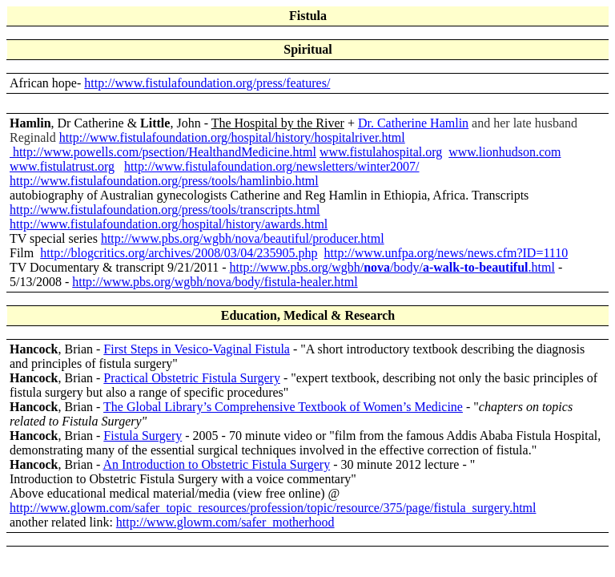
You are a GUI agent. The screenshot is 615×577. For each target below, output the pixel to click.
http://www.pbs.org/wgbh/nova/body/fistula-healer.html (214, 281)
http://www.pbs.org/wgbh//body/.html (392, 267)
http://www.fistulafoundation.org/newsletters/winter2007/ (271, 166)
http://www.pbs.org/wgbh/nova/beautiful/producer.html (242, 238)
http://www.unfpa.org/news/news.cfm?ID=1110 (446, 253)
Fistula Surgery (142, 435)
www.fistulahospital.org (381, 152)
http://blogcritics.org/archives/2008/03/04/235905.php (178, 253)
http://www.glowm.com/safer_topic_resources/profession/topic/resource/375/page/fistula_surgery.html (273, 507)
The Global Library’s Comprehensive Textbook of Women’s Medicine (283, 407)
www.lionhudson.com (504, 152)
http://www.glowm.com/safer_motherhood (225, 522)
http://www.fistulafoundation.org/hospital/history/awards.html (169, 224)
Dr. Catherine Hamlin (413, 123)
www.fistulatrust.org (62, 166)
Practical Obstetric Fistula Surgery (191, 378)
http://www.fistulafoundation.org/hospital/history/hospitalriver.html (232, 137)
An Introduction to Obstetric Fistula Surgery (216, 464)
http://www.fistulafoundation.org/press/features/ (207, 83)
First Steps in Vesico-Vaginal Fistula (196, 349)
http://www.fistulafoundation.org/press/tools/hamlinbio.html (164, 181)
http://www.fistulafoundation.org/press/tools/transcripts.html (165, 209)
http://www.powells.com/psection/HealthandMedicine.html (163, 152)
